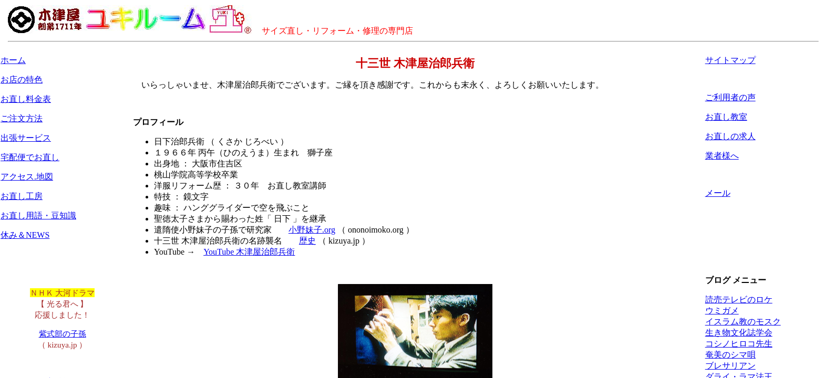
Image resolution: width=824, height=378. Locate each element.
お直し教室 (726, 116)
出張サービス (26, 137)
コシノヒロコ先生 (738, 343)
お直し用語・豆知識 (38, 215)
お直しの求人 (730, 136)
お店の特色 (22, 79)
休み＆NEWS (25, 234)
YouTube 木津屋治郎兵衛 (249, 251)
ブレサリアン (730, 365)
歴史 (307, 240)
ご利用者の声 (730, 97)
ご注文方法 (22, 118)
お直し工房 (22, 196)
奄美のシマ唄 (730, 354)
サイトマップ (730, 60)
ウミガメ (722, 310)
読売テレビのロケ (738, 299)
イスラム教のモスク (743, 321)
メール (717, 192)
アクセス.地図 (27, 176)
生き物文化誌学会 (738, 332)
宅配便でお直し (30, 157)
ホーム (13, 60)
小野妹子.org (312, 229)
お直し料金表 (26, 98)
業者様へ (722, 155)
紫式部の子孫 (62, 333)
